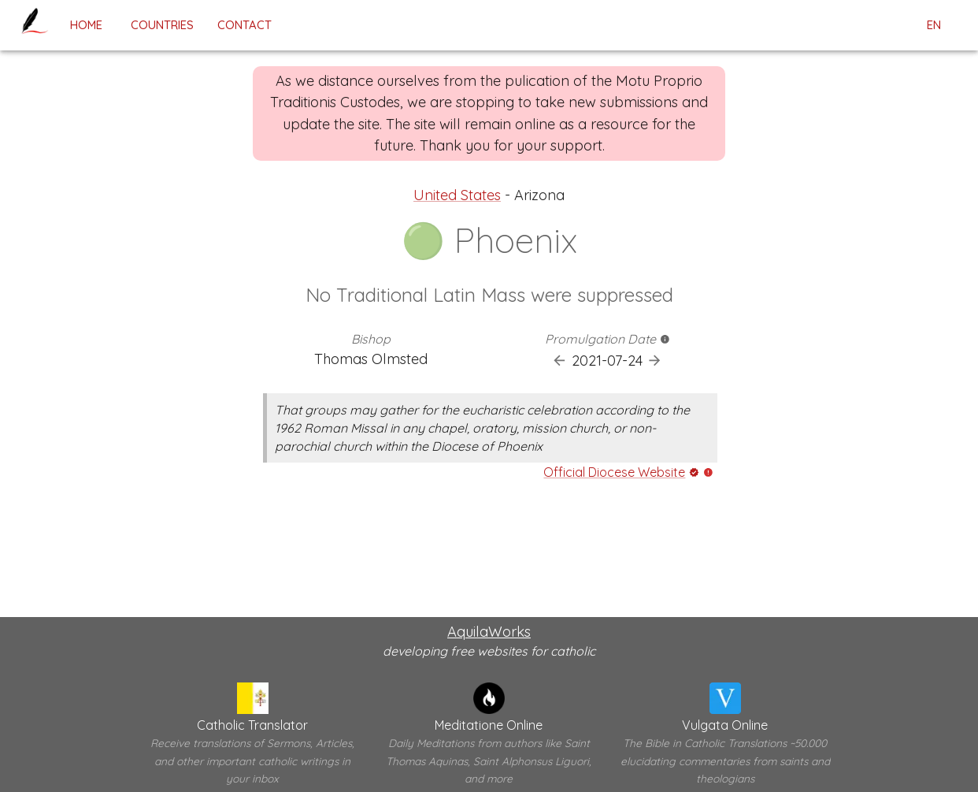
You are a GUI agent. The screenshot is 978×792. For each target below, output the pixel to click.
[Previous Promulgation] (559, 360)
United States (457, 195)
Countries (162, 25)
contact (244, 25)
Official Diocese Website (614, 472)
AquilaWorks (489, 632)
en (934, 25)
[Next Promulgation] (655, 360)
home (86, 25)
